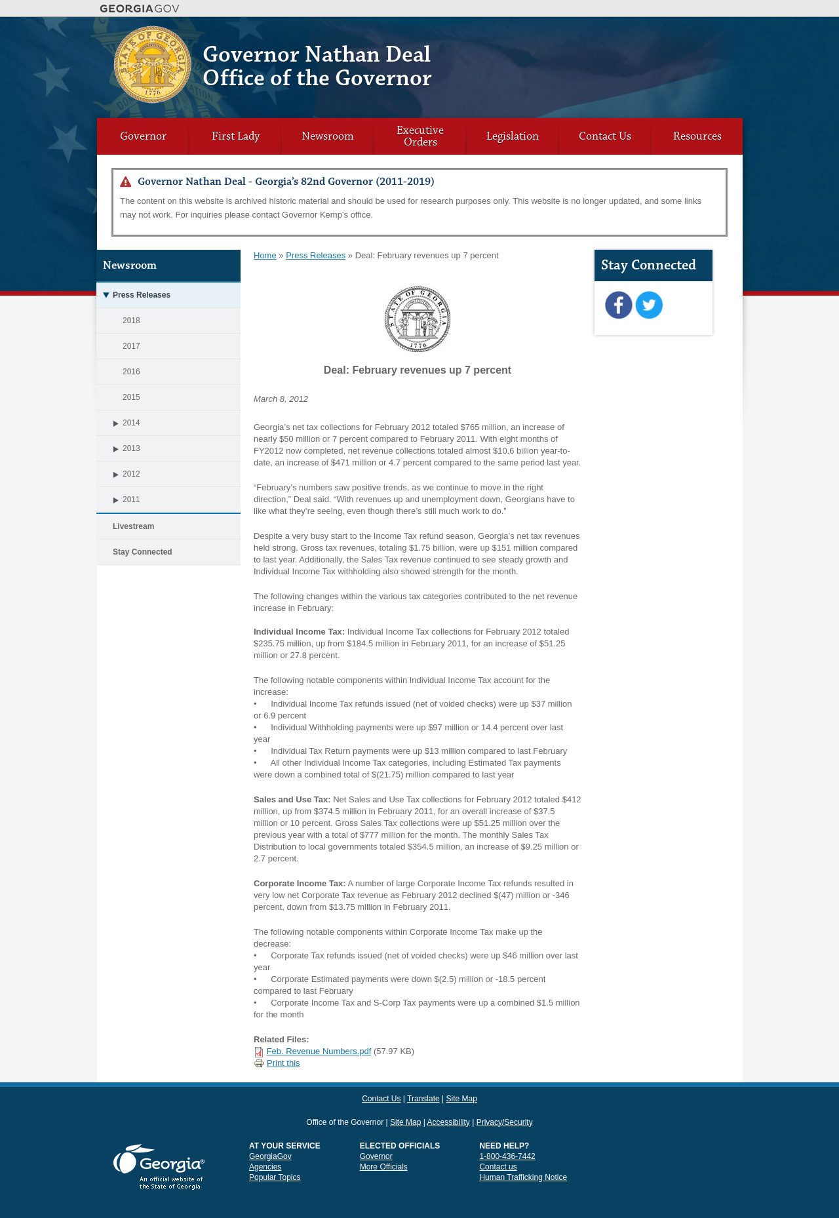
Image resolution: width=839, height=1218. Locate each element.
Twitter (648, 305)
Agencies (265, 1143)
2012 (118, 474)
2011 (118, 499)
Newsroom (328, 136)
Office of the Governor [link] (344, 1098)
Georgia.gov (140, 8)
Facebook (618, 305)
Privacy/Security (505, 1098)
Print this (277, 1063)
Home (265, 255)
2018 (131, 320)
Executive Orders (420, 136)
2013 (118, 448)
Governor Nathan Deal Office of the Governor (317, 66)
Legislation (512, 136)
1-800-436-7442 (507, 1132)
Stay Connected (142, 552)
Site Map (703, 36)
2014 (118, 422)
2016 (131, 371)
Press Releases (133, 295)
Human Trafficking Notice (523, 1153)
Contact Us (627, 36)
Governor (143, 136)
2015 (131, 397)
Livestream (133, 526)
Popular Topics (275, 1153)
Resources (697, 136)
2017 (131, 346)
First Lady (236, 136)
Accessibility (448, 1098)
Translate (667, 36)
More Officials (384, 1143)
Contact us (498, 1143)
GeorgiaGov (270, 1132)
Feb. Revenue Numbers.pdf (319, 1051)
